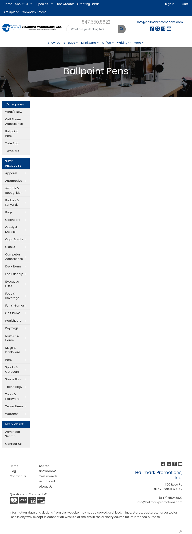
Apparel (11, 173)
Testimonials (48, 476)
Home (8, 4)
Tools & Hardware (12, 396)
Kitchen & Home (12, 338)
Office (106, 43)
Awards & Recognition (13, 190)
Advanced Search (12, 434)
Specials (43, 4)
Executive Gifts (12, 283)
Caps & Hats (14, 239)
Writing (122, 43)
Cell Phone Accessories (14, 121)
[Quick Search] (92, 29)
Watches (11, 414)
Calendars (12, 220)
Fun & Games (15, 305)
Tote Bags (12, 143)
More (137, 43)
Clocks (10, 247)
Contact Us (13, 444)
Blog (13, 471)
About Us (21, 4)
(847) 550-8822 (170, 498)
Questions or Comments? (28, 494)
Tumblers (12, 151)
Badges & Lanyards (12, 202)
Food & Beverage (12, 295)
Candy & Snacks (11, 229)
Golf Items (12, 313)
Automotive (13, 181)
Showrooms (65, 4)
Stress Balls (13, 379)
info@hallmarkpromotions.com (160, 22)
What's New (13, 112)
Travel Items (14, 406)
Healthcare (13, 321)
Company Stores (34, 12)
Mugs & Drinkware (12, 350)
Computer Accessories (14, 256)
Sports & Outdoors (12, 369)
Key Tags (11, 328)
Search (44, 466)
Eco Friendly (14, 274)
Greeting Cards (88, 4)
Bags (71, 43)
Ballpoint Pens (11, 133)
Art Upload (11, 12)
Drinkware (88, 43)
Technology (13, 387)
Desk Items (13, 266)
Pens (8, 360)
